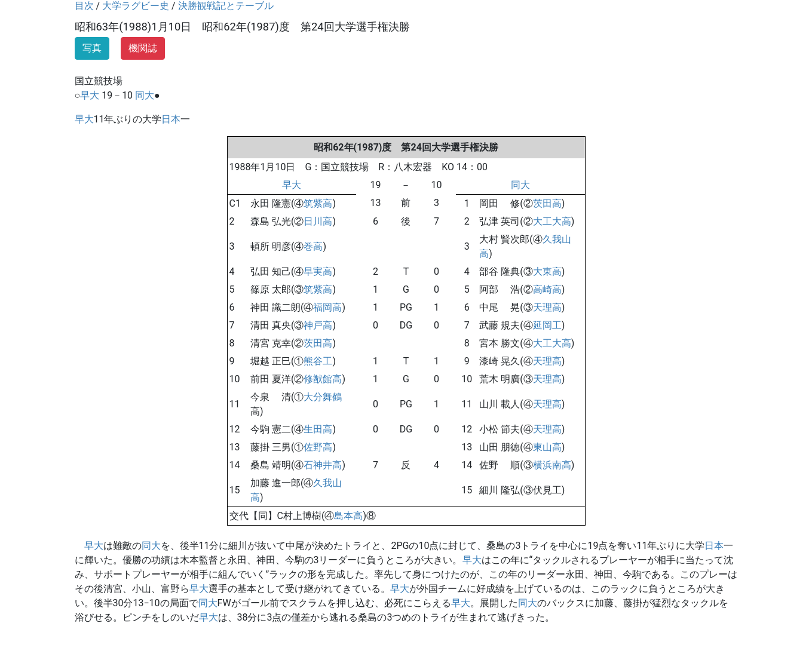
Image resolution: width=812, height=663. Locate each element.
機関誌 (142, 48)
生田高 (318, 429)
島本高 (348, 515)
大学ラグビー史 (135, 5)
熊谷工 (318, 361)
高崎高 (547, 289)
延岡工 (547, 325)
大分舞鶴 (323, 397)
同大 (144, 95)
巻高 (313, 246)
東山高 (547, 447)
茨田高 (547, 203)
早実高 (318, 271)
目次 (84, 5)
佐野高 (318, 447)
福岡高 (327, 307)
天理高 (547, 307)
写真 (92, 48)
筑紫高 (318, 203)
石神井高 (323, 465)
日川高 (318, 221)
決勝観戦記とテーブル (226, 5)
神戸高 (318, 325)
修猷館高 (323, 379)
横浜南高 (552, 465)
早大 (89, 95)
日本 (170, 119)
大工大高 (552, 221)
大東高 (547, 271)
